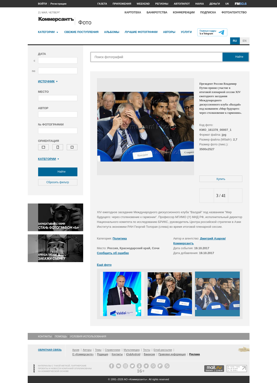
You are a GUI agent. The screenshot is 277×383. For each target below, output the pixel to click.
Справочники (112, 349)
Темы (98, 349)
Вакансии (149, 354)
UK (227, 3)
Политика (120, 238)
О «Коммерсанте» (83, 354)
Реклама (194, 354)
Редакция (102, 354)
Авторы (169, 32)
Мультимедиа (132, 349)
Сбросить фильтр (57, 182)
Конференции (184, 12)
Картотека (133, 12)
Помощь (61, 336)
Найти (58, 171)
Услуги (186, 32)
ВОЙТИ (42, 3)
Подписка (208, 12)
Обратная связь (50, 349)
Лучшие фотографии (141, 32)
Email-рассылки (163, 349)
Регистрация (59, 3)
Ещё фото (104, 264)
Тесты (146, 349)
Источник (48, 81)
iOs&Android (133, 354)
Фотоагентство (234, 12)
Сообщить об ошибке (113, 253)
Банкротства (157, 12)
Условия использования (88, 336)
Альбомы (111, 32)
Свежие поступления (81, 32)
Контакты (45, 336)
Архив (75, 349)
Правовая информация (172, 354)
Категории (46, 32)
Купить (220, 179)
